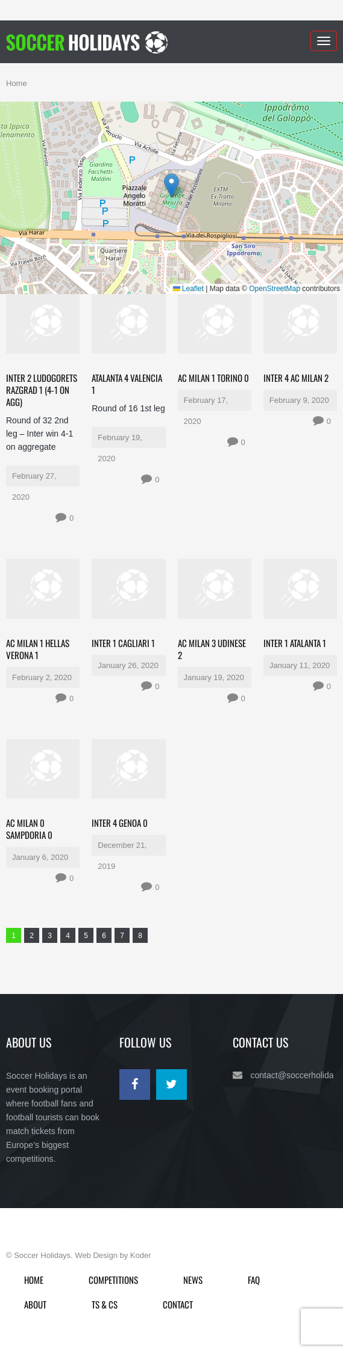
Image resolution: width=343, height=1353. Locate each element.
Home (16, 83)
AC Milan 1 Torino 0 (213, 377)
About (35, 1304)
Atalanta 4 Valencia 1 (127, 383)
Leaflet (188, 288)
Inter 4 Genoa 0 (120, 822)
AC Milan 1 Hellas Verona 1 (37, 648)
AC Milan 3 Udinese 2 (212, 648)
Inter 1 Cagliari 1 (123, 642)
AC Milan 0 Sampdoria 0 (29, 828)
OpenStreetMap (274, 288)
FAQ (254, 1279)
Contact (178, 1304)
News (193, 1279)
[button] (171, 185)
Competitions (113, 1279)
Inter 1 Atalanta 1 (294, 642)
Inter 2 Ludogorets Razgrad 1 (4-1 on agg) (41, 389)
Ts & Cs (105, 1304)
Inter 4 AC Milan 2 (296, 377)
